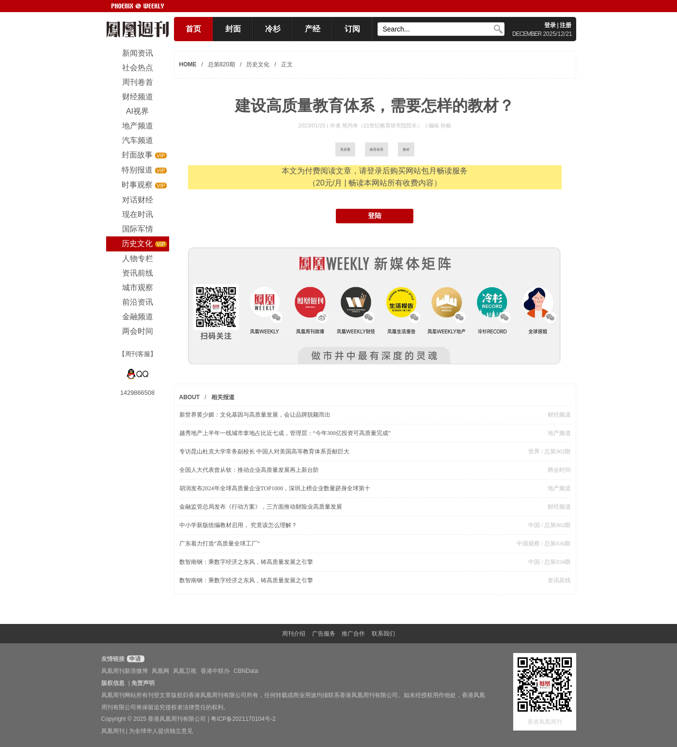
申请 (134, 658)
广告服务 (323, 633)
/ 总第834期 (555, 562)
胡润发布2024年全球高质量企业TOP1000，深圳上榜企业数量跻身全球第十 (274, 488)
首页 (193, 29)
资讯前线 (559, 580)
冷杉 (273, 29)
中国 (534, 525)
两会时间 (559, 470)
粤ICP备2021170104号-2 (243, 719)
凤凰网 (160, 671)
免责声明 (143, 683)
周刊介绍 (293, 633)
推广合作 (353, 633)
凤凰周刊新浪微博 (124, 671)
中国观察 (528, 543)
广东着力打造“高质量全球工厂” (219, 543)
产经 (312, 29)
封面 (233, 29)
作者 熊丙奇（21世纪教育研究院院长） (377, 125)
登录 (550, 25)
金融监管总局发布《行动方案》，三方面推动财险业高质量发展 (260, 506)
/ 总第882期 (555, 525)
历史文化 (257, 64)
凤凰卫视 (184, 671)
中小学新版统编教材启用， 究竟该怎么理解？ (238, 525)
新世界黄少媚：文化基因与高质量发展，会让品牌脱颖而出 (255, 414)
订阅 (352, 29)
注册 (565, 25)
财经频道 (559, 414)
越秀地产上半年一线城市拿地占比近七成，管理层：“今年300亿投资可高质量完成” (285, 433)
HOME (188, 64)
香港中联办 (215, 671)
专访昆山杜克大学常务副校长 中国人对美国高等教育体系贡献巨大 (264, 451)
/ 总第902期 (555, 451)
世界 (534, 451)
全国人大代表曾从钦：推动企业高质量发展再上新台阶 (249, 470)
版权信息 (113, 683)
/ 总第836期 (555, 543)
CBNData (246, 671)
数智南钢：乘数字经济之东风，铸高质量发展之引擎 (246, 562)
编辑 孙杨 (439, 125)
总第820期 (221, 64)
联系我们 (383, 633)
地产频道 (559, 433)
